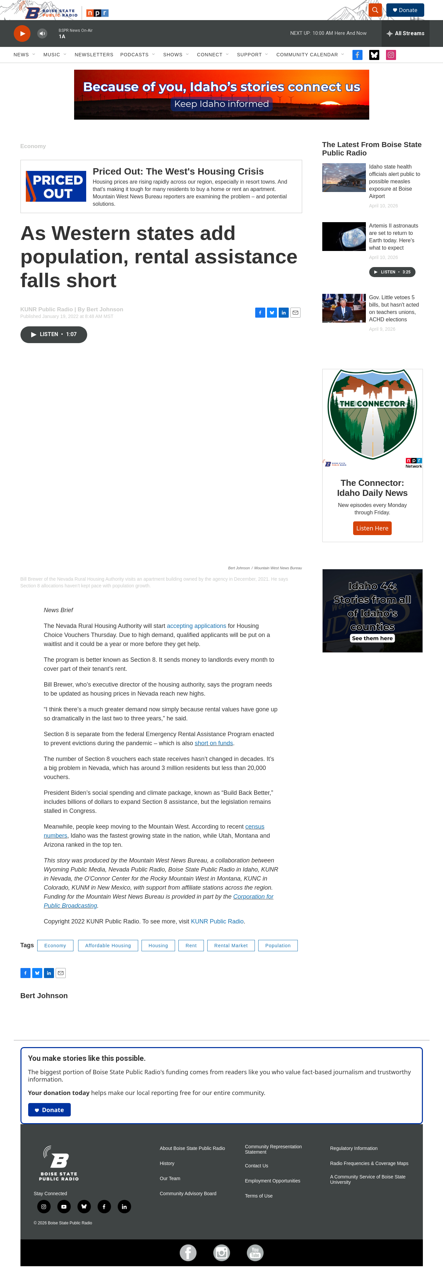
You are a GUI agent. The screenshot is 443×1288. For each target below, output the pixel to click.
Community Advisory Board (188, 1208)
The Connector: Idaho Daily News (372, 503)
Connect (210, 69)
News (21, 69)
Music (52, 69)
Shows (173, 69)
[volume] (42, 48)
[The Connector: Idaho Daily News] (373, 434)
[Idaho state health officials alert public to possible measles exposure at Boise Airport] (344, 192)
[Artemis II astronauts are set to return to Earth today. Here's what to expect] (344, 251)
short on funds (214, 758)
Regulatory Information (354, 1163)
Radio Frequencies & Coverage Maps (369, 1178)
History (167, 1178)
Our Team (170, 1193)
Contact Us (256, 1180)
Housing (158, 960)
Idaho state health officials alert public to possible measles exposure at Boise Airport (395, 196)
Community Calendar (307, 69)
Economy (33, 161)
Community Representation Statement (273, 1164)
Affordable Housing (108, 960)
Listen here (372, 543)
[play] (22, 49)
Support (249, 69)
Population (278, 960)
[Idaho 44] (373, 625)
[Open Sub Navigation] (34, 69)
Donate (412, 17)
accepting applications (196, 641)
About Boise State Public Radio (192, 1163)
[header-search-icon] (378, 17)
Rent (191, 960)
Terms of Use (259, 1211)
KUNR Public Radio (217, 936)
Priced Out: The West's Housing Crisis (178, 186)
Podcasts (134, 69)
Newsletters (94, 69)
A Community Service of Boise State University (368, 1194)
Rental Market (231, 960)
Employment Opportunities (272, 1196)
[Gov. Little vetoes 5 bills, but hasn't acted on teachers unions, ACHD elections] (344, 323)
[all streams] (406, 48)
